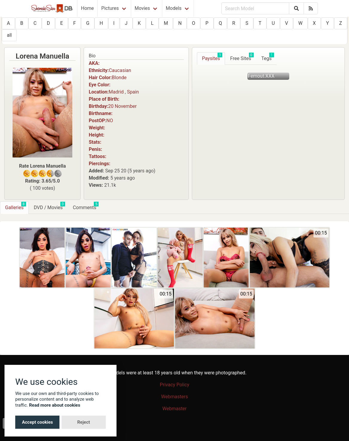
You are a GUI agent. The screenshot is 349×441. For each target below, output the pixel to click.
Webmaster (174, 408)
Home (87, 8)
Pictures (110, 8)
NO (109, 120)
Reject (83, 422)
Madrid (116, 92)
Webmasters (174, 396)
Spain (133, 92)
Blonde (119, 77)
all (9, 35)
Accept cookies (37, 422)
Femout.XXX (261, 76)
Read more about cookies (54, 405)
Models (174, 8)
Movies (142, 8)
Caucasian (120, 70)
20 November (122, 106)
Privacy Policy (174, 385)
